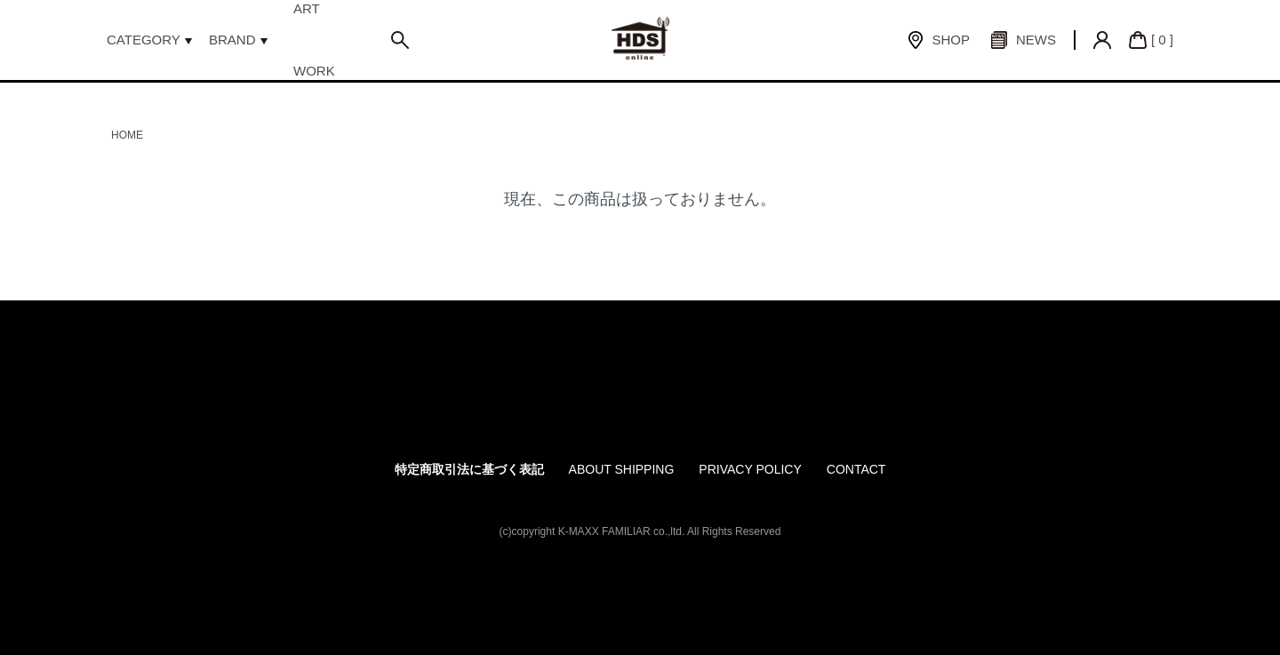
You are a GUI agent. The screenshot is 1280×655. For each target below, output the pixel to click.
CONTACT (856, 469)
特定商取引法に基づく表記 (469, 469)
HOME (127, 135)
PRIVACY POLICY (750, 469)
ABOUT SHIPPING (622, 469)
